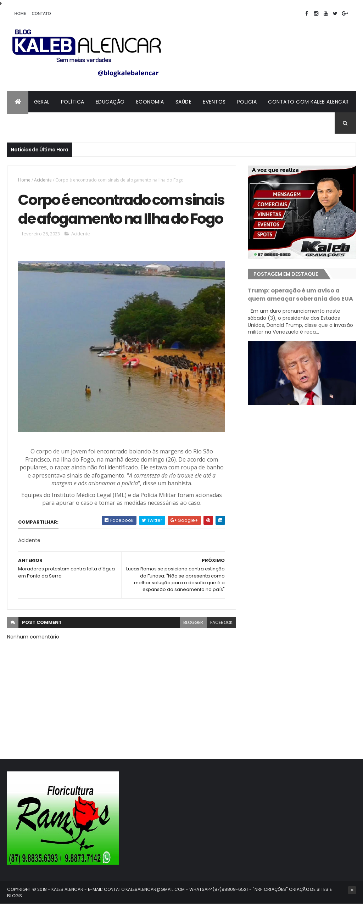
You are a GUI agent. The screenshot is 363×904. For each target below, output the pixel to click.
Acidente (43, 180)
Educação (110, 101)
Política (72, 101)
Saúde (183, 101)
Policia (247, 101)
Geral (42, 101)
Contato (41, 13)
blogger (193, 622)
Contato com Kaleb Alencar (308, 101)
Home (20, 13)
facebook (221, 622)
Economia (150, 101)
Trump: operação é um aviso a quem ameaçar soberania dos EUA (300, 294)
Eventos (214, 101)
